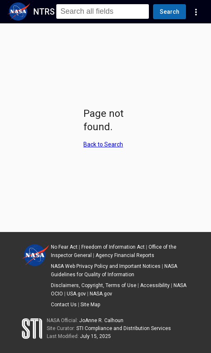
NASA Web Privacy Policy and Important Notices (106, 266)
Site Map (90, 305)
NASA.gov (101, 294)
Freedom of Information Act (113, 247)
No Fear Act (64, 247)
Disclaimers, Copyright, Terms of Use (93, 285)
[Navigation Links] (196, 11)
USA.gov (76, 294)
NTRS (44, 12)
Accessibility (155, 285)
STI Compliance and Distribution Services (123, 328)
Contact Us (64, 305)
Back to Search (103, 144)
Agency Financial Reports (124, 255)
